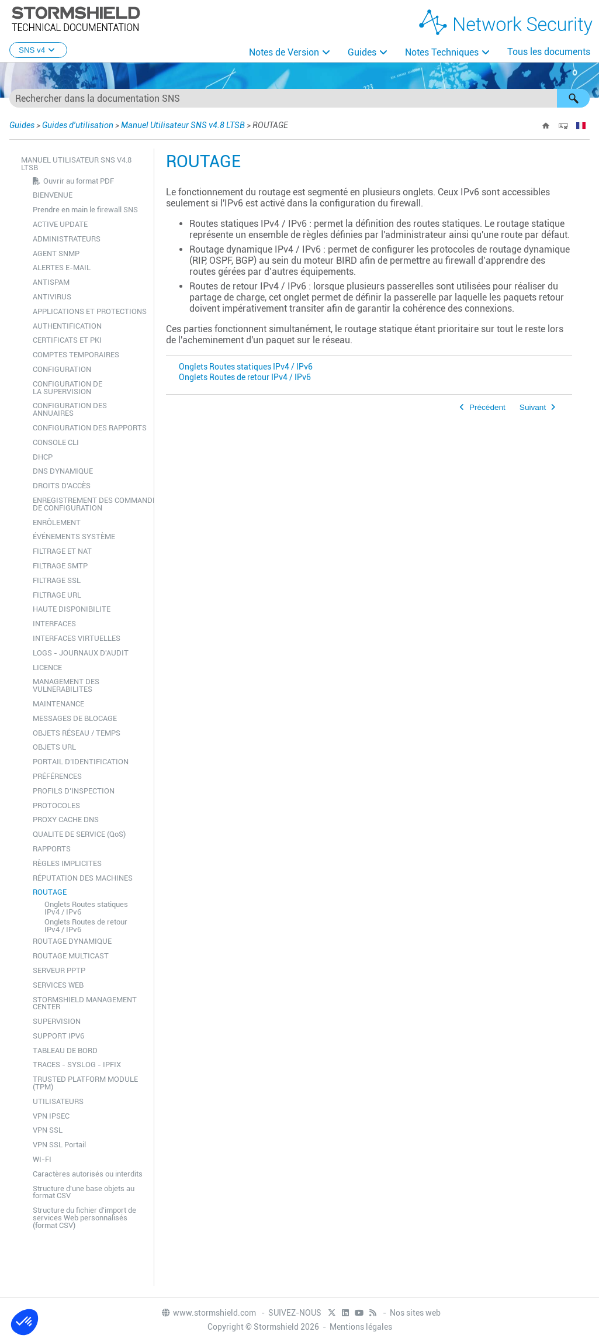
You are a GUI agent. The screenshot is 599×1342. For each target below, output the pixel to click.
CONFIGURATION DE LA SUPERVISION (67, 388)
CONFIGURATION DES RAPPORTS (90, 427)
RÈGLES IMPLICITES (67, 863)
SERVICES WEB (58, 985)
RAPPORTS (52, 848)
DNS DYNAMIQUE (63, 471)
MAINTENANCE (58, 703)
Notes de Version (284, 52)
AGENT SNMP (56, 253)
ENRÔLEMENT (57, 522)
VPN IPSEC (51, 1116)
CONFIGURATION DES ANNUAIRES (70, 409)
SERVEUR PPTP (59, 970)
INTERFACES (54, 623)
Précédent (487, 407)
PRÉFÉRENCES (57, 776)
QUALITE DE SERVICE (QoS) (79, 834)
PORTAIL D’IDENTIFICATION (81, 761)
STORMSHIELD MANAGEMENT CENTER (85, 1003)
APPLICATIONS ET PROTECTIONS (90, 311)
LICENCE (47, 667)
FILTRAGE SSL (57, 580)
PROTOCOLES (56, 805)
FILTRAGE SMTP (60, 565)
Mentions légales (361, 1326)
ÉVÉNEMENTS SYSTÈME (74, 536)
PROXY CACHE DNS (66, 819)
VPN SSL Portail (59, 1144)
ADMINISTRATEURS (67, 238)
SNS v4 (38, 50)
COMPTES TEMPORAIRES (76, 354)
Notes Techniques (442, 52)
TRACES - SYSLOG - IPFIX (77, 1064)
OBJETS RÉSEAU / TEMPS (76, 733)
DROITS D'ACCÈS (62, 485)
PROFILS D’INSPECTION (74, 790)
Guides (362, 52)
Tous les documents (548, 51)
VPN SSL (48, 1130)
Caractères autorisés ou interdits (88, 1173)
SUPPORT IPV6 (58, 1035)
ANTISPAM (51, 282)
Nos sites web (415, 1312)
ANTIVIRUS (52, 296)
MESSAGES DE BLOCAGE (75, 718)
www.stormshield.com (208, 1312)
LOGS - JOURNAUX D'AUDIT (81, 652)
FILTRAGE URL (57, 595)
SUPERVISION (57, 1021)
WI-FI (42, 1159)
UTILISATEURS (58, 1101)
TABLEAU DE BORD (65, 1050)
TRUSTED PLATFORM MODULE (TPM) (85, 1083)
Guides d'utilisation (77, 125)
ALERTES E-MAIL (62, 267)
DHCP (43, 457)
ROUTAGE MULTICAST (71, 955)
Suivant (533, 407)
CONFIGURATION (62, 369)
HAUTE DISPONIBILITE (71, 609)
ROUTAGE (50, 892)
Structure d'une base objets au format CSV (83, 1192)
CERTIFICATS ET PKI (67, 340)
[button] (573, 98)
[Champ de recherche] (299, 98)
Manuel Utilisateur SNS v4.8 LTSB (183, 125)
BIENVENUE (52, 195)
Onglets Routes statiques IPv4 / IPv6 (86, 908)
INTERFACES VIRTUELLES (76, 638)
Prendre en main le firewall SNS (85, 209)
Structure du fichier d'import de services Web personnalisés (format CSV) (84, 1218)
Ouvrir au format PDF (78, 181)
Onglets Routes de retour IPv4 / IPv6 (85, 925)
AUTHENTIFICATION (67, 326)
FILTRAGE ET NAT (62, 551)
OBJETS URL (54, 747)
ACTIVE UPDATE (60, 224)
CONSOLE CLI (56, 442)
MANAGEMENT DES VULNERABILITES (66, 685)
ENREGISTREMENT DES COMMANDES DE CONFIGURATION (90, 504)
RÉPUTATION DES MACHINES (83, 878)
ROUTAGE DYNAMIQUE (72, 941)
